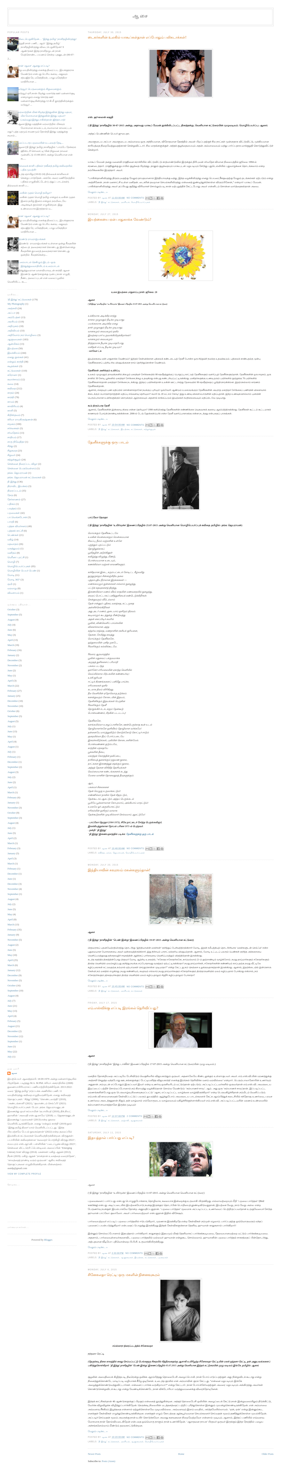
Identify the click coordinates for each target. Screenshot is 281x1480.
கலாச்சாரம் (13, 379)
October (11, 609)
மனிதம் (11, 552)
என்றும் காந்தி (15, 361)
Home (181, 1453)
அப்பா (11, 312)
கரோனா (12, 374)
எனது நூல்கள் (15, 357)
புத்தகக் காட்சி (15, 530)
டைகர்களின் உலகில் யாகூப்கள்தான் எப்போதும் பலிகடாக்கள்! (137, 37)
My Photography (16, 303)
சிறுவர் (11, 455)
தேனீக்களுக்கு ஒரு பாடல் (108, 442)
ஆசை (140, 16)
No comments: (136, 198)
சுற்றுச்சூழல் (150, 429)
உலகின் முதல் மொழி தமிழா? (35, 192)
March (10, 645)
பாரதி (10, 521)
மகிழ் (10, 539)
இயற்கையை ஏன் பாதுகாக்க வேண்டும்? (119, 219)
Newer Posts (94, 1453)
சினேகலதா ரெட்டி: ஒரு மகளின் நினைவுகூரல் (124, 1275)
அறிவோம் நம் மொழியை (22, 335)
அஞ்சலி (125, 1120)
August (11, 619)
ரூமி (9, 584)
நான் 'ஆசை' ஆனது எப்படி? (34, 65)
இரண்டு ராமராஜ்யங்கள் (32, 239)
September (12, 614)
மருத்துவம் (13, 548)
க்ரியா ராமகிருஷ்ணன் (20, 419)
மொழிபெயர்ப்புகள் (140, 202)
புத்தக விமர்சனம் (17, 526)
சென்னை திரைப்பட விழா (22, 463)
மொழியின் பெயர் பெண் (21, 570)
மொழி (11, 561)
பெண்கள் (13, 535)
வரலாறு (12, 588)
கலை (10, 383)
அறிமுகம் (13, 326)
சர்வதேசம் (13, 432)
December (12, 660)
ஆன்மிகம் (13, 343)
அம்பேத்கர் (13, 317)
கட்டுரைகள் (136, 429)
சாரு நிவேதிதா (15, 441)
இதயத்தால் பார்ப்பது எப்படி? (111, 1138)
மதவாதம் (12, 544)
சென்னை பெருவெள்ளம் (21, 468)
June (9, 629)
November (12, 665)
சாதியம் (11, 437)
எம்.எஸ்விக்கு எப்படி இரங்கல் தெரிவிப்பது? (123, 1008)
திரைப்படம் (14, 490)
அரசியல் (125, 202)
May (9, 634)
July (9, 624)
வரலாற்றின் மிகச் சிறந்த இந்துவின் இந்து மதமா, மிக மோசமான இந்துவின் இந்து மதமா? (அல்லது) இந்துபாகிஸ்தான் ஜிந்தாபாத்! (45, 116)
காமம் (10, 401)
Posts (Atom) (108, 1461)
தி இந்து (11, 481)
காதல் (10, 392)
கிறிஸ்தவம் (13, 415)
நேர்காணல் (13, 499)
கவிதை (101, 853)
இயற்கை (125, 429)
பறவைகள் (163, 1257)
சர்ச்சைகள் (13, 428)
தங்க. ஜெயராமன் (115, 853)
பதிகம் (11, 503)
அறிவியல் (13, 330)
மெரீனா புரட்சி (15, 557)
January (11, 655)
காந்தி (10, 397)
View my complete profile (24, 1174)
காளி (10, 410)
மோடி (10, 575)
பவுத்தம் (12, 508)
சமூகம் (11, 424)
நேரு (10, 495)
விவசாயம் (13, 592)
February (12, 650)
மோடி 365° (13, 579)
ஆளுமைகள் (136, 1120)
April (10, 639)
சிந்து (10, 446)
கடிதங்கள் (13, 366)
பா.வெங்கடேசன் (17, 517)
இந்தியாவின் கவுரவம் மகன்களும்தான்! (119, 870)
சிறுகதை (12, 450)
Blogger (48, 1239)
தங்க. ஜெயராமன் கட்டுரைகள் (24, 477)
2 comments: (135, 1116)
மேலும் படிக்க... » (98, 192)
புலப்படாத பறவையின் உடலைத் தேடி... (41, 142)
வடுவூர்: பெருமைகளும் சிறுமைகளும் (39, 89)
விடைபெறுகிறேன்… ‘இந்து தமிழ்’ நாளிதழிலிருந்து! (47, 39)
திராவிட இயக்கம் (17, 486)
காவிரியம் (13, 406)
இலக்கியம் (13, 352)
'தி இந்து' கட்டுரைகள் (108, 202)
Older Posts (267, 1453)
